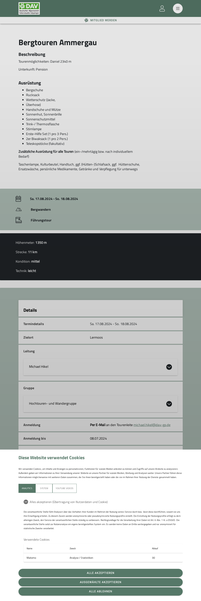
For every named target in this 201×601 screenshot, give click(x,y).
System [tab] (44, 488)
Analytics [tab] (27, 488)
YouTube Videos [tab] (64, 488)
